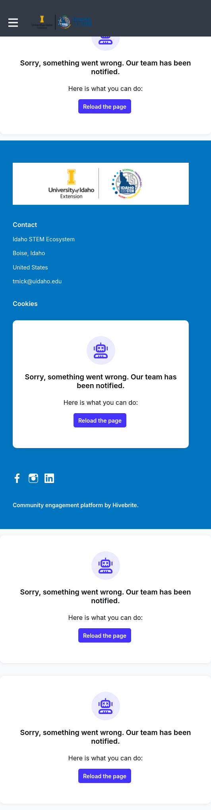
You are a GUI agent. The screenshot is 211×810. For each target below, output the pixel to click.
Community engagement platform (58, 505)
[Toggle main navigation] (12, 22)
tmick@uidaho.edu (37, 281)
